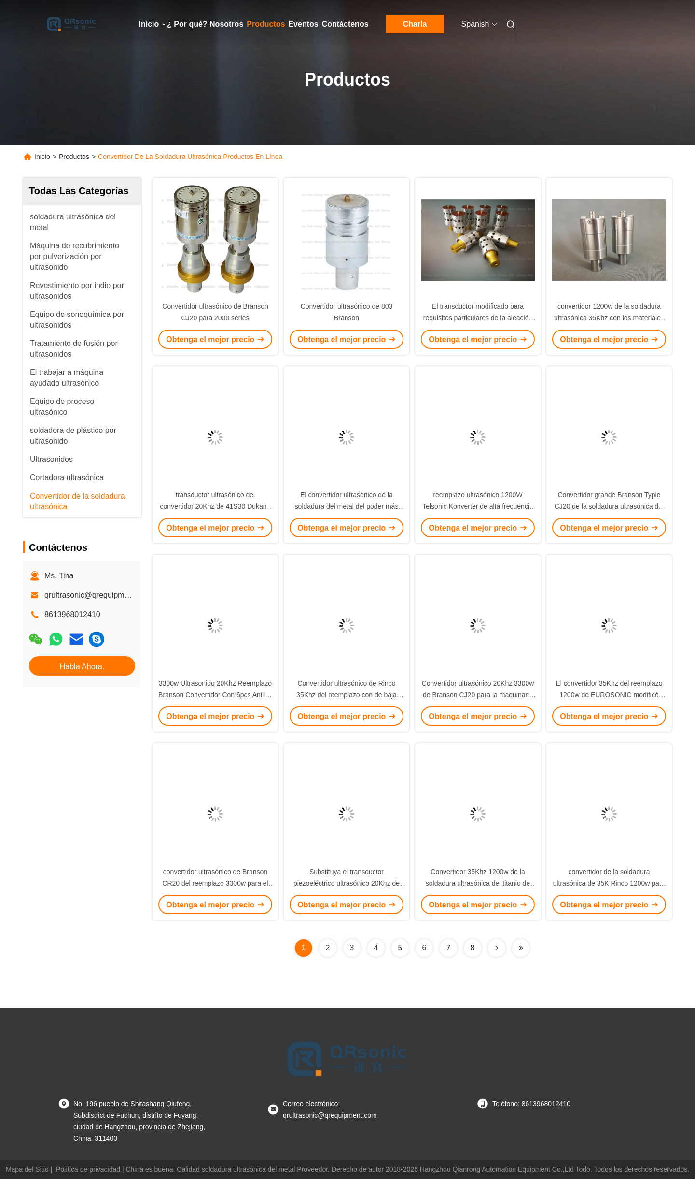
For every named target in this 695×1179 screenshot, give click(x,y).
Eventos (303, 24)
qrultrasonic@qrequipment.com (98, 595)
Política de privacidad (88, 1169)
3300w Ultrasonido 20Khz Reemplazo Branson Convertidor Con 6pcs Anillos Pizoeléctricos (215, 694)
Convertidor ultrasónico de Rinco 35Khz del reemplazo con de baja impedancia (346, 694)
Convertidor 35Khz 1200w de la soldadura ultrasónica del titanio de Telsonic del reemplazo (478, 883)
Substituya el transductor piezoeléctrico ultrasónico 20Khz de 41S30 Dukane (346, 883)
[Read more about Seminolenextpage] (496, 948)
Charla (415, 24)
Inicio (149, 24)
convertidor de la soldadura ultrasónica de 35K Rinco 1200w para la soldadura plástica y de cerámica (609, 883)
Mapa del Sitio (27, 1169)
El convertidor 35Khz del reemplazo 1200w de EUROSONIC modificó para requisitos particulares (609, 694)
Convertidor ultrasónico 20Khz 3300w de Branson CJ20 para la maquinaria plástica (478, 694)
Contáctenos (345, 24)
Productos (266, 24)
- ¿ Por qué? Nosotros (202, 24)
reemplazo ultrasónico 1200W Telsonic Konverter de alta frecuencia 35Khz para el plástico (477, 506)
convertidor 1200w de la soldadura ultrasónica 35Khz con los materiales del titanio (609, 317)
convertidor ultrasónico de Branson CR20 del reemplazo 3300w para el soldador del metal (215, 883)
